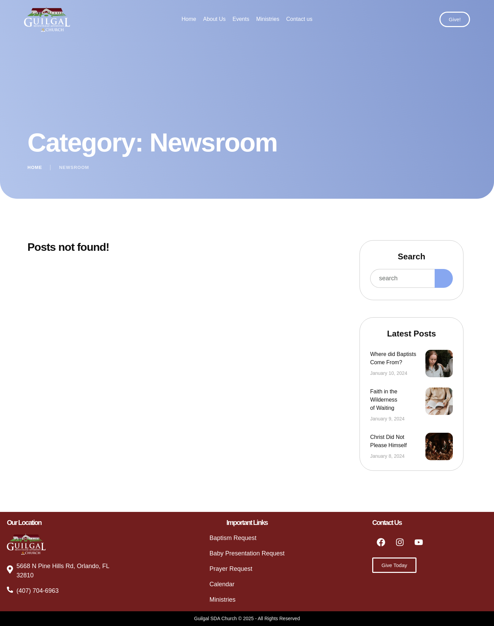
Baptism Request (232, 538)
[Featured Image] (439, 363)
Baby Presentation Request (246, 553)
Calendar (221, 584)
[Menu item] (188, 19)
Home (34, 167)
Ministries (222, 599)
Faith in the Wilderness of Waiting (383, 400)
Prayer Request (230, 568)
